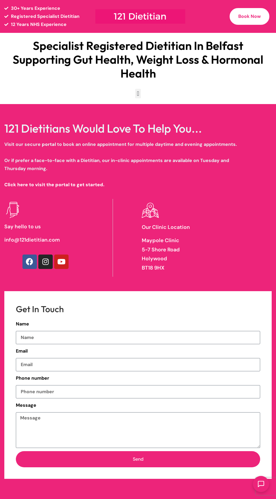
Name (22, 324)
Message (26, 405)
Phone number (32, 378)
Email (22, 351)
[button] (138, 93)
